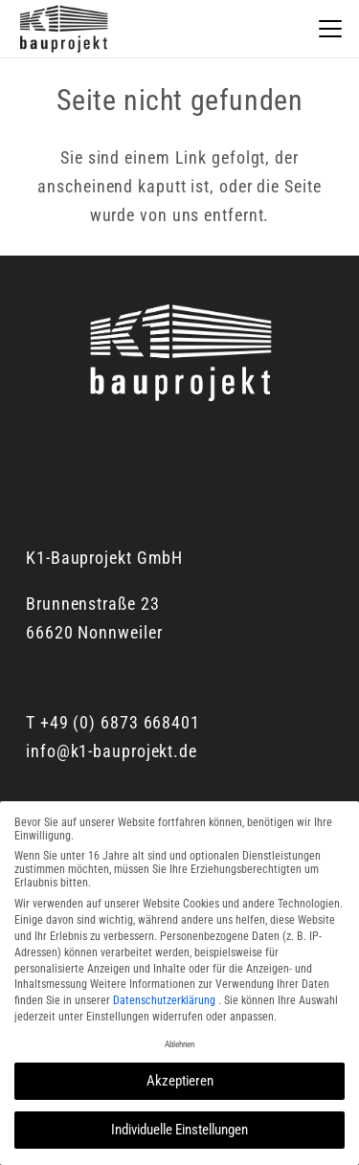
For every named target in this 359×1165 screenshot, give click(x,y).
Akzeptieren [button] (179, 1080)
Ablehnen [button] (179, 1044)
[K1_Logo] (63, 28)
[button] (330, 28)
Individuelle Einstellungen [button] (179, 1129)
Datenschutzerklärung (165, 1000)
